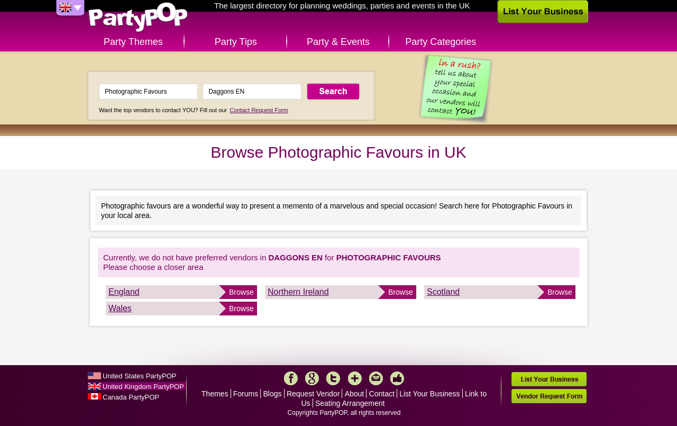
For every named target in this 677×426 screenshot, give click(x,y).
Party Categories (440, 42)
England (124, 291)
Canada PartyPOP (131, 397)
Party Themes (133, 42)
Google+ (312, 378)
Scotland (443, 291)
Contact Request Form (259, 110)
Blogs (272, 393)
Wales (120, 308)
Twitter (333, 378)
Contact (382, 393)
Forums (245, 393)
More (355, 378)
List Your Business (429, 393)
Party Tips (236, 42)
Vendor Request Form (549, 396)
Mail (376, 378)
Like (397, 378)
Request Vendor (313, 393)
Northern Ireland (298, 291)
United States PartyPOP (139, 376)
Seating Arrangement (350, 403)
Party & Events (338, 42)
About (354, 393)
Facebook (291, 378)
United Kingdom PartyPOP (143, 387)
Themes (215, 393)
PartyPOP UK (138, 17)
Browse (241, 292)
